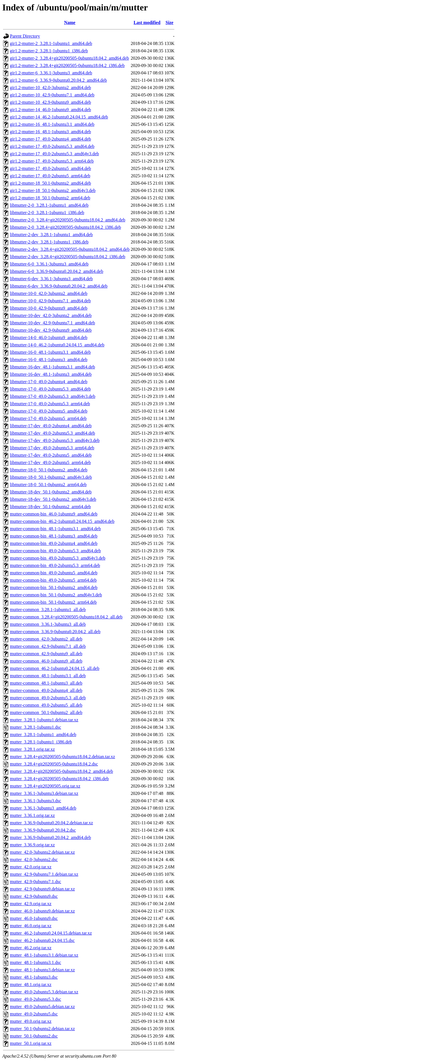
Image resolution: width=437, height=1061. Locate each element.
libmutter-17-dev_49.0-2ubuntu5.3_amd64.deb (52, 433)
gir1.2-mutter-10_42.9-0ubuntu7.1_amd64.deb (52, 94)
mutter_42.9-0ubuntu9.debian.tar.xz (42, 889)
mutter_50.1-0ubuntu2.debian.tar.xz (42, 1028)
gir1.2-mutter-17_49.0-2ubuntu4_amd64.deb (50, 139)
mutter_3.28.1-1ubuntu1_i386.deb (41, 741)
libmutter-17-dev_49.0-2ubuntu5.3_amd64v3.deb (55, 440)
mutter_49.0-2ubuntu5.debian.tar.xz (42, 1006)
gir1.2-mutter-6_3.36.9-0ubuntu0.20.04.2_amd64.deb (58, 80)
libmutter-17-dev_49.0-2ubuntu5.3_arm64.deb (52, 447)
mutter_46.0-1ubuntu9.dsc (34, 918)
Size (170, 22)
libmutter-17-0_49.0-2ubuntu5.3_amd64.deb (50, 389)
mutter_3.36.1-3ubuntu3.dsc (35, 800)
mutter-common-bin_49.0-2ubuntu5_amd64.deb (53, 572)
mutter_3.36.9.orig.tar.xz (32, 844)
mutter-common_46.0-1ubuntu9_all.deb (46, 661)
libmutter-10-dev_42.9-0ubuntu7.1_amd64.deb (52, 322)
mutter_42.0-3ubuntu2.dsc (34, 859)
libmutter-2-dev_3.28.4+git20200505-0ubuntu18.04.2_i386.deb (67, 256)
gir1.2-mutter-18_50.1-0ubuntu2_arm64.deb (50, 197)
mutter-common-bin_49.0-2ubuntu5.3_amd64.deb (55, 550)
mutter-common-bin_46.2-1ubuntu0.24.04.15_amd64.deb (62, 521)
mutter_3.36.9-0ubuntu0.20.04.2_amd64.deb (50, 837)
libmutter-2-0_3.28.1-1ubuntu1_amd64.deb (49, 205)
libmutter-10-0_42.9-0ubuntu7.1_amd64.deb (50, 300)
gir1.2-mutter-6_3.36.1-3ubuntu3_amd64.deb (51, 72)
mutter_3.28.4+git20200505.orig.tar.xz (45, 786)
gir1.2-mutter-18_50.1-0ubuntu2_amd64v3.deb (52, 190)
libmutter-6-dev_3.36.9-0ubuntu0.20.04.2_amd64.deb (59, 286)
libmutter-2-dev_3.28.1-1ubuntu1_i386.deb (49, 242)
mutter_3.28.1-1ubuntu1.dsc (35, 727)
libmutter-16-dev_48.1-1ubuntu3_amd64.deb (51, 374)
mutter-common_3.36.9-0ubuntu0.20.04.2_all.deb (55, 631)
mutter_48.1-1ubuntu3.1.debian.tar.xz (44, 955)
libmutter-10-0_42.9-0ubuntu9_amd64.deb (48, 308)
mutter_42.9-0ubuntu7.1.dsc (35, 881)
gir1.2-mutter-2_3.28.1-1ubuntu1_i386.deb (49, 50)
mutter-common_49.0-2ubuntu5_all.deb (46, 705)
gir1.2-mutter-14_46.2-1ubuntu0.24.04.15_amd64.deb (59, 117)
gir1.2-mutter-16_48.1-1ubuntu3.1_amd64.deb (52, 124)
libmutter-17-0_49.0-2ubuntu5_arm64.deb (48, 418)
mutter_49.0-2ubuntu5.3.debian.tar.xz (44, 991)
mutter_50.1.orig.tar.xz (31, 1043)
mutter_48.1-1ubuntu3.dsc (34, 977)
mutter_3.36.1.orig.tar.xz (32, 815)
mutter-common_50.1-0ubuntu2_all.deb (46, 712)
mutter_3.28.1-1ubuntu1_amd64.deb (43, 734)
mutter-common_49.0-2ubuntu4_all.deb (46, 690)
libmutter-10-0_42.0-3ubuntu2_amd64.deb (48, 293)
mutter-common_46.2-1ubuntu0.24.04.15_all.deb (54, 668)
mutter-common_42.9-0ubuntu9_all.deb (46, 653)
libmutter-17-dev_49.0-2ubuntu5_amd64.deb (51, 455)
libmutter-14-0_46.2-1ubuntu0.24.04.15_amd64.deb (57, 344)
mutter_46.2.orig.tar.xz (31, 947)
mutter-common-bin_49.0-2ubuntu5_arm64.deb (53, 580)
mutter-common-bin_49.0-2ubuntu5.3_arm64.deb (55, 565)
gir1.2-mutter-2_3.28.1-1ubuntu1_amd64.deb (51, 43)
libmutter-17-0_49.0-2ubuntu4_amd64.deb (48, 381)
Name (69, 22)
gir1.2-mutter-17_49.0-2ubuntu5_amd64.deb (50, 168)
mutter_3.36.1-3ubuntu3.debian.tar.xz (44, 793)
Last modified (147, 22)
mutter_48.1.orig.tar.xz (31, 984)
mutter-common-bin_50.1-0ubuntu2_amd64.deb (53, 587)
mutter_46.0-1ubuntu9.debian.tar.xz (42, 911)
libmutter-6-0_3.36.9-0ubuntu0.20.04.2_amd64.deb (56, 271)
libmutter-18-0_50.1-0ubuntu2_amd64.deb (48, 469)
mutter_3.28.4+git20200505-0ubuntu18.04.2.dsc (54, 764)
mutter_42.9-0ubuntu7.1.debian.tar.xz (44, 874)
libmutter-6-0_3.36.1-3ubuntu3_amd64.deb (49, 264)
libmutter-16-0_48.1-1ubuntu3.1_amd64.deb (50, 352)
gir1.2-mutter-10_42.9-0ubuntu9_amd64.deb (50, 102)
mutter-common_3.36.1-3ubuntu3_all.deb (48, 624)
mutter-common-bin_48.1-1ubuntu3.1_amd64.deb (55, 528)
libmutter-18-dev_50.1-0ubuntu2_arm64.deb (50, 506)
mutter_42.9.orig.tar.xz (31, 903)
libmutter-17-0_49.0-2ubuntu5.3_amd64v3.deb (52, 396)
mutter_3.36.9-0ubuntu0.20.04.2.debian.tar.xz (51, 822)
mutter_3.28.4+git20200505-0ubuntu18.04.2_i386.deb (59, 778)
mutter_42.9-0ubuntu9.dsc (34, 896)
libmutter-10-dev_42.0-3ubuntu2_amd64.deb (51, 315)
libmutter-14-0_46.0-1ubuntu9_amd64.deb (48, 337)
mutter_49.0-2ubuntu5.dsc (34, 1014)
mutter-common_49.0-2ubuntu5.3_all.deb (48, 697)
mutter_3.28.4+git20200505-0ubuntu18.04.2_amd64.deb (61, 771)
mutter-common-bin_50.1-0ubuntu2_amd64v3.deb (56, 594)
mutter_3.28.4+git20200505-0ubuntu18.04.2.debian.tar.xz (62, 756)
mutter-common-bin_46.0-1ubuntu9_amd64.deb (53, 514)
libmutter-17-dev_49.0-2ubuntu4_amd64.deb (51, 425)
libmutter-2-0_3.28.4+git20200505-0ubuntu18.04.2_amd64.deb (67, 219)
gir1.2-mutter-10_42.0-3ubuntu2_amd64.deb (50, 87)
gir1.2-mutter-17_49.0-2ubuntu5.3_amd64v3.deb (54, 153)
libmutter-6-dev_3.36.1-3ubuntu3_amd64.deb (51, 278)
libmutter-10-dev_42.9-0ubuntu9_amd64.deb (51, 330)
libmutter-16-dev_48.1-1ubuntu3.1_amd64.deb (52, 367)
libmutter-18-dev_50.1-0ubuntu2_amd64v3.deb (53, 499)
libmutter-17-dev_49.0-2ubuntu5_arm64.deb (50, 462)
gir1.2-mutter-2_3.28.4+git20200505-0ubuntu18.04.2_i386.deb (67, 65)
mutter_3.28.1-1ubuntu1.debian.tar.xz (44, 719)
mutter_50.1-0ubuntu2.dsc (34, 1036)
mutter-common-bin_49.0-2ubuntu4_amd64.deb (53, 543)
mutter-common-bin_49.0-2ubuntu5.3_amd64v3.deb (57, 558)
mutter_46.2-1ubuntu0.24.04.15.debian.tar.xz (51, 933)
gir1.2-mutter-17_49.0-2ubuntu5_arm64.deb (50, 175)
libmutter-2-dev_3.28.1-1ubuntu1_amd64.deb (51, 234)
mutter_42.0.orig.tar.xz (31, 866)
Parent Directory (25, 36)
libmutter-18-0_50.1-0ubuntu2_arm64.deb (48, 484)
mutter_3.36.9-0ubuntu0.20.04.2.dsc (43, 830)
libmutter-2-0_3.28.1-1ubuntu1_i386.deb (47, 212)
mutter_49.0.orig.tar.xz (31, 1021)
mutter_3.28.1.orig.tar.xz (32, 749)
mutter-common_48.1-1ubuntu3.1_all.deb (48, 675)
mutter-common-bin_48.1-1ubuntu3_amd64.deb (53, 536)
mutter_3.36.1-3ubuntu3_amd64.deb (43, 808)
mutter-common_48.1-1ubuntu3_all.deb (46, 683)
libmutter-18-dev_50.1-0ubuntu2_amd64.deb (51, 491)
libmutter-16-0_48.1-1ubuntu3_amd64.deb (48, 359)
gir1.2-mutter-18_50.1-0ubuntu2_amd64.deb (50, 183)
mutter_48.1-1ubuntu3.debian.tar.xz (42, 969)
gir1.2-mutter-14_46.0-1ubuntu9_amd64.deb (50, 109)
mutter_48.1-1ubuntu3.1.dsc (35, 962)
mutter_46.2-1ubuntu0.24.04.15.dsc (42, 940)
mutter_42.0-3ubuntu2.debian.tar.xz (42, 852)
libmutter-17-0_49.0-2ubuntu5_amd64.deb (48, 411)
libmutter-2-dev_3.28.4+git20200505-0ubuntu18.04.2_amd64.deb (69, 249)
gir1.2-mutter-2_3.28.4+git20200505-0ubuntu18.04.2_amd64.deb (69, 58)
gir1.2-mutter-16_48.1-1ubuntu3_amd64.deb (50, 131)
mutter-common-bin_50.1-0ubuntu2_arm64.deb (53, 602)
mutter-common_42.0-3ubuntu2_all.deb (46, 639)
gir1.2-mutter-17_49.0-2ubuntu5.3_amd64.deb (52, 146)
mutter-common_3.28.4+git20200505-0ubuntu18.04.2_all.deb (66, 616)
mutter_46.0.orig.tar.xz (31, 925)
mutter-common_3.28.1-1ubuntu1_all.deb (48, 609)
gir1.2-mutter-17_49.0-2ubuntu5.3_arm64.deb (52, 161)
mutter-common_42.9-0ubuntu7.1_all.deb (48, 646)
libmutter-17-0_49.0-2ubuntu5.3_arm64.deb (50, 403)
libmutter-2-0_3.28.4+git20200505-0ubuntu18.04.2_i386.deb (65, 227)
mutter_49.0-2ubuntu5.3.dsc (35, 999)
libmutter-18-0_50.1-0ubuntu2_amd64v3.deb (51, 477)
